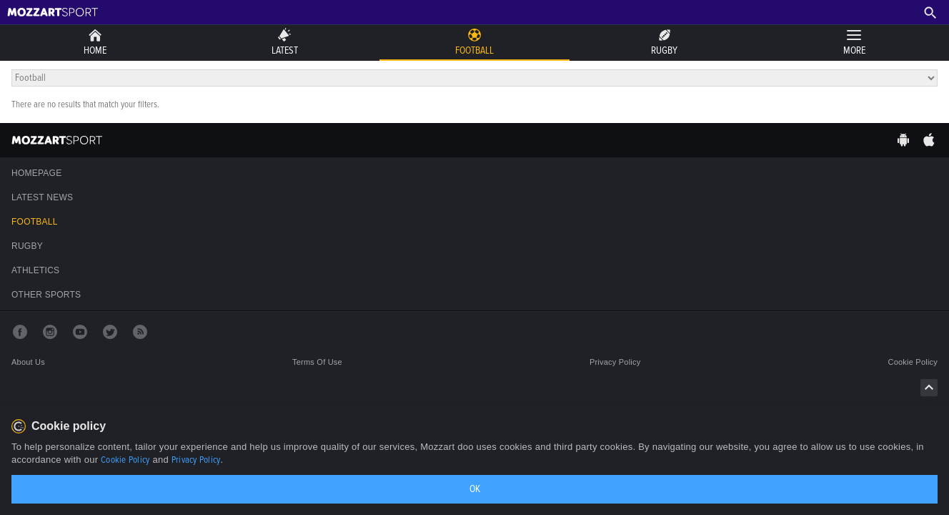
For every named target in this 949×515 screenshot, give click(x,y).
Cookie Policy (125, 460)
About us (28, 362)
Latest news (42, 197)
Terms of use (317, 362)
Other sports (46, 295)
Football (34, 222)
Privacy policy (615, 362)
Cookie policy (913, 362)
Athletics (35, 270)
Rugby (27, 246)
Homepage (36, 173)
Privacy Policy (196, 460)
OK (474, 489)
